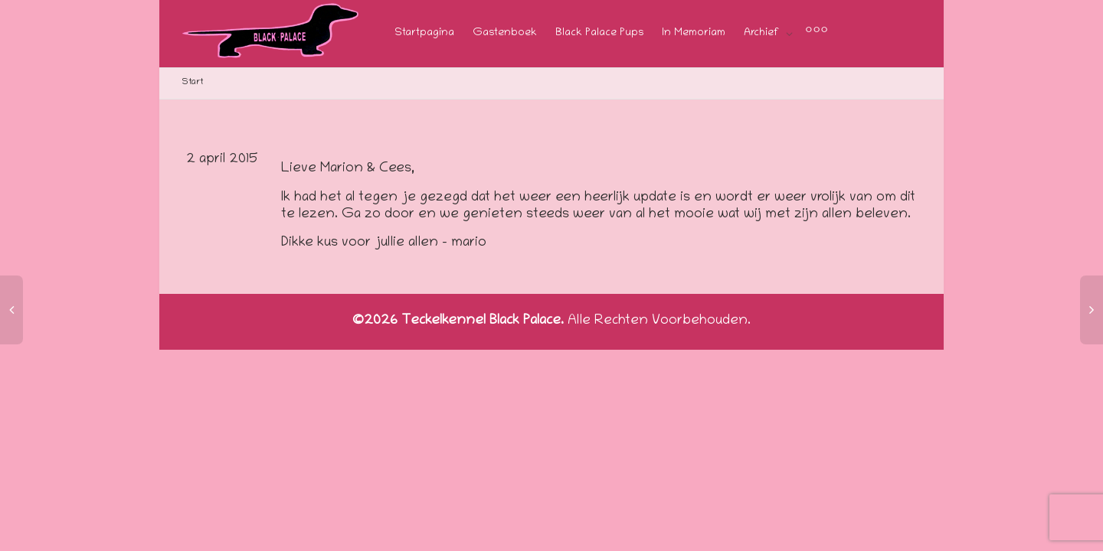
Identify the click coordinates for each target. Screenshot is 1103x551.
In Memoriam (693, 33)
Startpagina (424, 33)
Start (193, 82)
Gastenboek (505, 33)
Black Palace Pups (599, 33)
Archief (763, 33)
